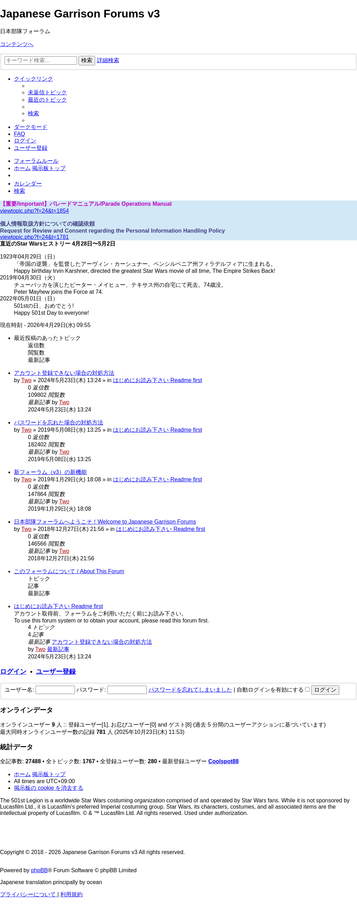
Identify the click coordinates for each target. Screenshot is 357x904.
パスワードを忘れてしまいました (190, 690)
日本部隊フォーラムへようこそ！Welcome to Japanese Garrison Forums (105, 522)
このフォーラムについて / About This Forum (69, 571)
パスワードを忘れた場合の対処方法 (58, 422)
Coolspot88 (223, 761)
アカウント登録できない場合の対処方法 (64, 373)
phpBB (39, 870)
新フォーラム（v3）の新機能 (50, 472)
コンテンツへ (16, 44)
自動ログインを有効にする (273, 690)
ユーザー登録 (56, 671)
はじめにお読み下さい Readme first (157, 380)
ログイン (13, 671)
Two (26, 380)
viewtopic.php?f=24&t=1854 (34, 211)
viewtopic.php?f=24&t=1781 (34, 237)
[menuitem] (47, 92)
